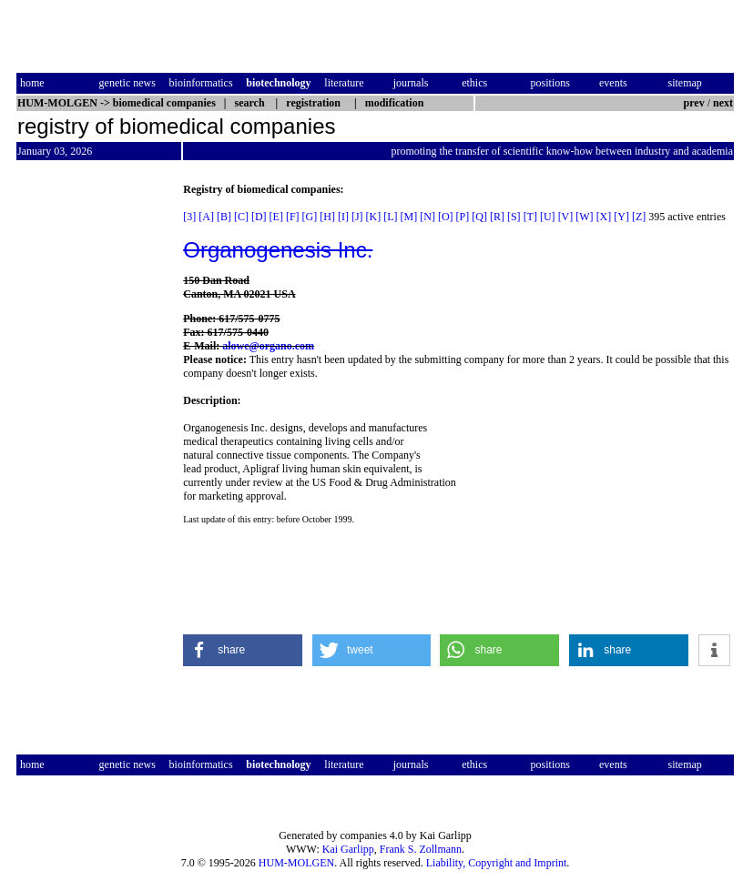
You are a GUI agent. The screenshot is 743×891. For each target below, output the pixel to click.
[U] (547, 216)
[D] (259, 216)
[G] (310, 216)
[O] (445, 216)
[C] (241, 216)
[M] (409, 216)
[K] (374, 216)
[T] (530, 216)
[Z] (639, 216)
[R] (497, 216)
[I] (343, 216)
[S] (514, 216)
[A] (206, 216)
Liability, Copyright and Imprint (496, 862)
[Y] (621, 216)
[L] (390, 216)
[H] (327, 216)
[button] (242, 650)
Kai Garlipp (348, 849)
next (723, 102)
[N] (427, 216)
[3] (189, 216)
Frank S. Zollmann (421, 849)
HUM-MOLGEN (296, 862)
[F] (293, 216)
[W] (584, 216)
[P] (463, 216)
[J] (357, 216)
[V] (566, 216)
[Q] (479, 216)
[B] (224, 216)
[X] (604, 216)
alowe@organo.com (268, 345)
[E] (276, 216)
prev (694, 102)
